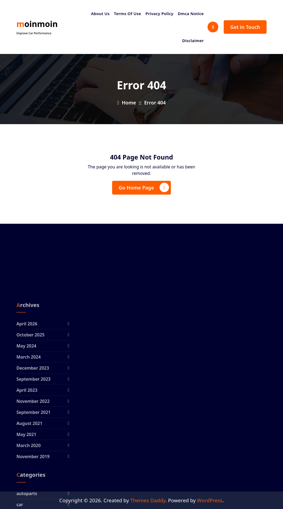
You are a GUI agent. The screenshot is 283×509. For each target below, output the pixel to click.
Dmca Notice (191, 13)
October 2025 (30, 390)
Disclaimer (193, 40)
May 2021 (26, 490)
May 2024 (26, 401)
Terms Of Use (127, 13)
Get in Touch (245, 27)
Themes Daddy (147, 500)
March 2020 (28, 501)
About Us (100, 13)
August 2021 (29, 479)
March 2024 (28, 412)
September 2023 (33, 434)
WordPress (209, 500)
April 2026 (26, 379)
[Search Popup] (213, 27)
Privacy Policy (160, 13)
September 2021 (33, 468)
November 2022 (33, 457)
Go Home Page (144, 187)
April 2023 (26, 446)
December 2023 (32, 423)
